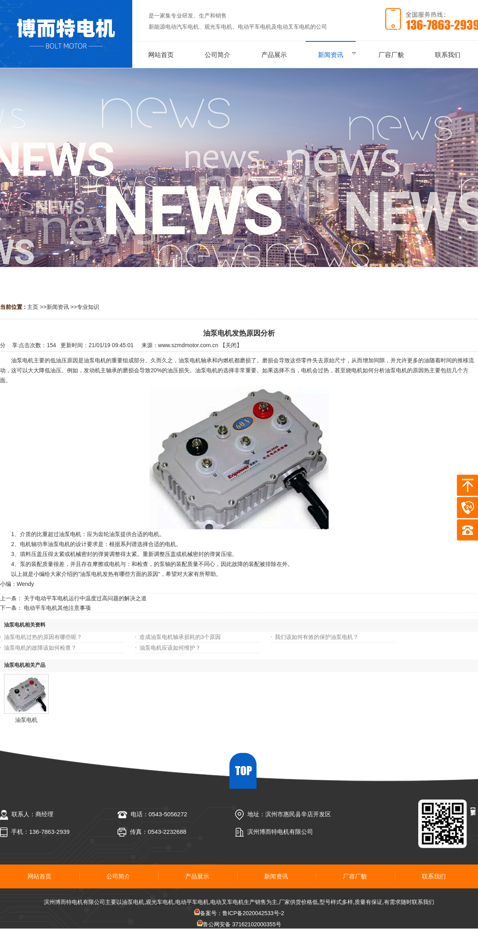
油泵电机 (26, 720)
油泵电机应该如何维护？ (170, 647)
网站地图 (239, 935)
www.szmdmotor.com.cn (188, 345)
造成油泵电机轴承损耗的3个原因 (180, 637)
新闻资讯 (58, 307)
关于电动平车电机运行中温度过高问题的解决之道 (85, 598)
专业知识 (88, 307)
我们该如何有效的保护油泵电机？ (316, 637)
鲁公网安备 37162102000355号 (239, 924)
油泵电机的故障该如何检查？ (40, 647)
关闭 (231, 345)
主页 (32, 307)
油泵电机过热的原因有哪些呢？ (43, 637)
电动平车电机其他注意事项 (57, 608)
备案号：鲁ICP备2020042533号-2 (239, 913)
